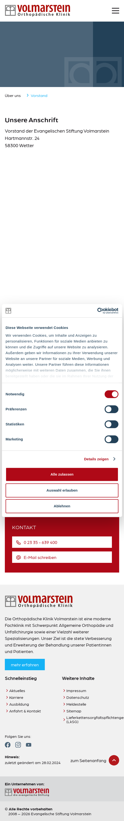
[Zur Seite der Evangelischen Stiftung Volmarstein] (62, 793)
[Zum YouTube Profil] (28, 745)
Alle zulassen (61, 474)
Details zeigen (96, 459)
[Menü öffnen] (115, 10)
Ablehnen (62, 506)
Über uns (13, 95)
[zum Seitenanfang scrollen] (94, 760)
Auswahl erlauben (62, 490)
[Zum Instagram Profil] (18, 745)
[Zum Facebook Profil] (7, 745)
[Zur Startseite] (37, 11)
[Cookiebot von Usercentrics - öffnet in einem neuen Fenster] (97, 311)
